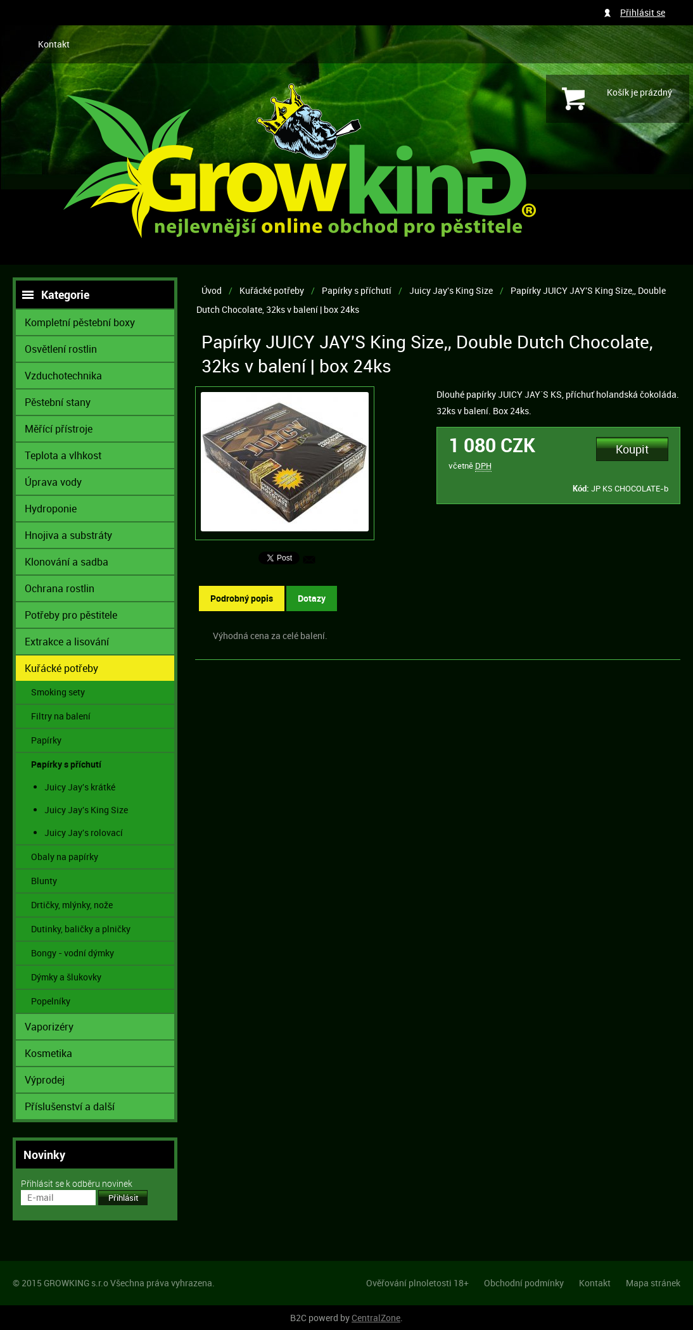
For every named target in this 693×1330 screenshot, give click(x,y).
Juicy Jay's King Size (451, 290)
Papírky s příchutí (356, 290)
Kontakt (54, 44)
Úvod (211, 290)
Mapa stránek (653, 1283)
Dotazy (312, 598)
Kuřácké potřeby (271, 290)
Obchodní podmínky (524, 1283)
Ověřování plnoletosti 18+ (417, 1283)
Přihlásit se (642, 12)
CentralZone (376, 1318)
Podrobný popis (241, 598)
